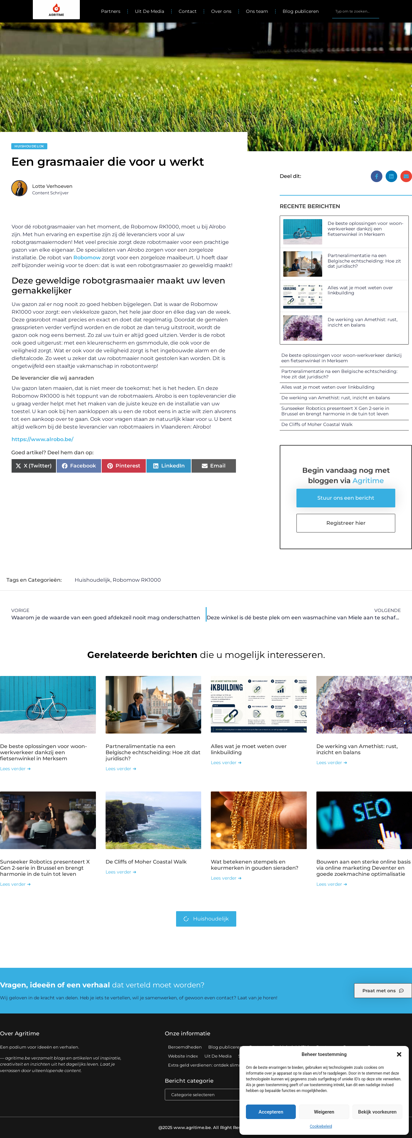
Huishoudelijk (29, 146)
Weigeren (324, 1112)
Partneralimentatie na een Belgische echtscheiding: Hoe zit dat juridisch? (364, 261)
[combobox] (355, 11)
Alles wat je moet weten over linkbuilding (360, 290)
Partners (110, 11)
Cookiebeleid (321, 1126)
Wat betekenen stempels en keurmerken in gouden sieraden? (254, 865)
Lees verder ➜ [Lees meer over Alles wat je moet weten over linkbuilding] (226, 762)
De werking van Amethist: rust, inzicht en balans (363, 322)
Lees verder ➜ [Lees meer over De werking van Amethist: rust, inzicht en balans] (331, 762)
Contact (188, 11)
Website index (183, 1056)
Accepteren (270, 1112)
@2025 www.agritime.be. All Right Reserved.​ (206, 1127)
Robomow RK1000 (137, 580)
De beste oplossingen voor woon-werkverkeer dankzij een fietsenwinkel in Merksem (365, 228)
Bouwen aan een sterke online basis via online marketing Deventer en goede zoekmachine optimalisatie (363, 868)
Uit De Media (149, 11)
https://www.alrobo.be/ (42, 439)
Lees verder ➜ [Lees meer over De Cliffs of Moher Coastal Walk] (121, 872)
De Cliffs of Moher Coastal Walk (316, 424)
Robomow (87, 257)
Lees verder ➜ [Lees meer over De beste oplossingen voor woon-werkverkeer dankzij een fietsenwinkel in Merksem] (15, 769)
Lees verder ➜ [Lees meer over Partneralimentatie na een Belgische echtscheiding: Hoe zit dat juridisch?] (121, 769)
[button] (399, 1054)
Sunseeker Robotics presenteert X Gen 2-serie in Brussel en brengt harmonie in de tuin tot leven (335, 411)
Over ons (221, 11)
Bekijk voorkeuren (377, 1112)
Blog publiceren (301, 11)
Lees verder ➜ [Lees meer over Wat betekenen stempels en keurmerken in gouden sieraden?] (226, 878)
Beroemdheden (185, 1047)
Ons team (257, 11)
